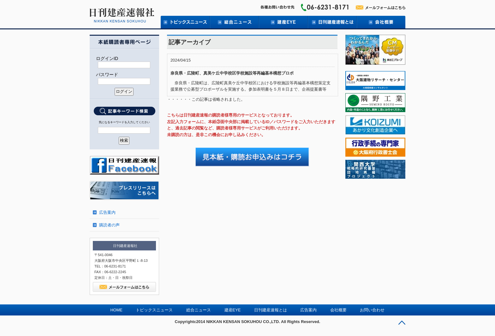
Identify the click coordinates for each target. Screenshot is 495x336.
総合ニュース (234, 22)
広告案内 (107, 212)
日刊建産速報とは (331, 22)
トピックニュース (185, 22)
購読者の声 (109, 225)
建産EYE (283, 22)
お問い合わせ (372, 310)
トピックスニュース (154, 310)
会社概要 (380, 22)
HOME (116, 310)
